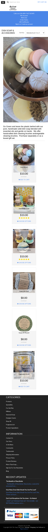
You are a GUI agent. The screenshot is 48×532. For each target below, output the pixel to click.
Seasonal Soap (10, 415)
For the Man (10, 408)
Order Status (24, 20)
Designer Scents (11, 418)
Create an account (27, 24)
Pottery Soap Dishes (24, 250)
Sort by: (21, 32)
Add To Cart (24, 179)
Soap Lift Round (24, 333)
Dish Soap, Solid (24, 208)
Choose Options (24, 221)
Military (8, 411)
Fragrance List (10, 424)
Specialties (9, 405)
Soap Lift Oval (24, 291)
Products (9, 401)
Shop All (8, 421)
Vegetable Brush (24, 374)
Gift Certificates (24, 22)
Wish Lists (24, 18)
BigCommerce (24, 529)
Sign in (17, 24)
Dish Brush (24, 167)
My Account (24, 15)
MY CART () (42, 2)
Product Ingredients (12, 428)
